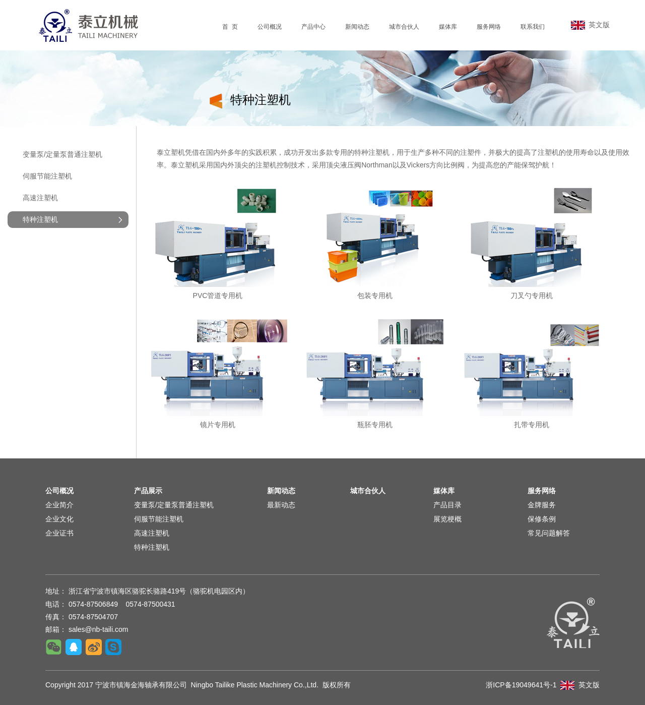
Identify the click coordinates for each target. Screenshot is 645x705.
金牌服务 (542, 505)
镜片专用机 (217, 425)
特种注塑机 (151, 547)
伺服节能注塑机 (47, 176)
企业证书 (59, 533)
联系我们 (533, 26)
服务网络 (489, 26)
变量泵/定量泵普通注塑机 (62, 154)
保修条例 (542, 519)
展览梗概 (447, 519)
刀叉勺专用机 (531, 295)
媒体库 (448, 26)
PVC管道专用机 (218, 295)
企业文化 (59, 519)
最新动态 (281, 505)
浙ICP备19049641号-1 (521, 685)
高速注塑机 (40, 198)
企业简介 (59, 505)
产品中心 (313, 26)
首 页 (230, 26)
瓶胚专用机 (375, 425)
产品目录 (447, 505)
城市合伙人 (404, 26)
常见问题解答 (549, 533)
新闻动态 (357, 26)
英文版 (590, 25)
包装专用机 (375, 295)
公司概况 (269, 26)
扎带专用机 (531, 425)
